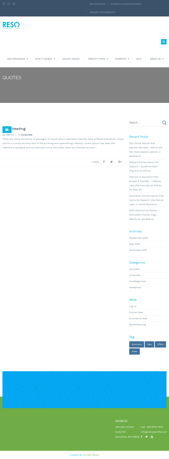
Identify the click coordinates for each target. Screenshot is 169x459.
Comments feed (138, 318)
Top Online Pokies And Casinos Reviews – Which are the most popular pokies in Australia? (145, 150)
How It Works (43, 58)
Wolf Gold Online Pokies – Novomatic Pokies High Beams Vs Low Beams (144, 214)
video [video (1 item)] (134, 351)
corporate (26, 134)
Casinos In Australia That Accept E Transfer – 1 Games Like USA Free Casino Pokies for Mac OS (145, 183)
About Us (155, 58)
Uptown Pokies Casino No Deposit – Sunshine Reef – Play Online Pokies (144, 166)
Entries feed (136, 312)
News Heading (14, 129)
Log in (132, 306)
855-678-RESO (97, 4)
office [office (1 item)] (160, 344)
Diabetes (120, 58)
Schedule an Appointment (126, 4)
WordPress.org (137, 324)
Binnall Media (91, 454)
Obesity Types (96, 58)
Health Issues (71, 58)
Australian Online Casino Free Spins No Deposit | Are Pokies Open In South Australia (146, 200)
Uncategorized (137, 281)
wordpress (135, 287)
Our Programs (16, 58)
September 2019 (138, 237)
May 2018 (134, 244)
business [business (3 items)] (137, 344)
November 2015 (138, 250)
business (134, 269)
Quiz (139, 58)
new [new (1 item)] (149, 344)
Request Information (102, 12)
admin (10, 134)
